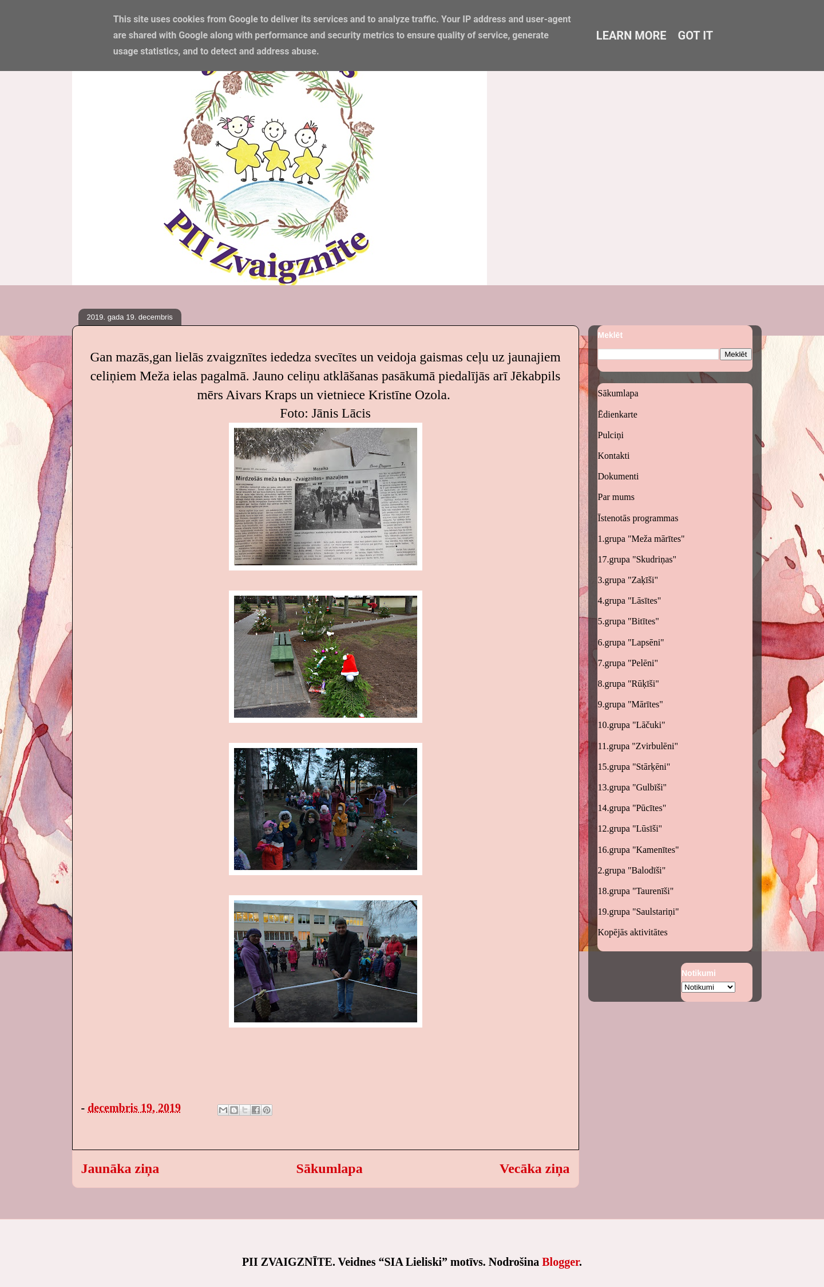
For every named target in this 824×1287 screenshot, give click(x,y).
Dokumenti (618, 476)
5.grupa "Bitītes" (628, 621)
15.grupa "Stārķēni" (634, 767)
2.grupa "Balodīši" (632, 870)
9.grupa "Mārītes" (630, 704)
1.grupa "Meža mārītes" (641, 539)
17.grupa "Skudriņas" (637, 559)
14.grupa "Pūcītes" (632, 808)
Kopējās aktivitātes (633, 932)
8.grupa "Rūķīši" (628, 683)
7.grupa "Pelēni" (628, 663)
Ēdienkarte (617, 414)
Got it (696, 35)
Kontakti (614, 456)
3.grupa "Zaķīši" (628, 580)
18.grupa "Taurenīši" (636, 891)
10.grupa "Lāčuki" (631, 725)
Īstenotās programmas (638, 518)
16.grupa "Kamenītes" (638, 850)
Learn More (631, 35)
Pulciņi (611, 435)
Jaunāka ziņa (120, 1168)
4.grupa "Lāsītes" (629, 600)
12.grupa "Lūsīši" (630, 828)
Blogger (560, 1261)
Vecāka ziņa (534, 1168)
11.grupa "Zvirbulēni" (638, 746)
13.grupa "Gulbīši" (632, 787)
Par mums (616, 497)
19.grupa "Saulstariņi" (638, 911)
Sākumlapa (329, 1168)
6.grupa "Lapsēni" (631, 642)
